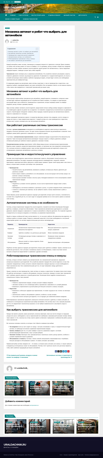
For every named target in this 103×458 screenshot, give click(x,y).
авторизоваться (34, 405)
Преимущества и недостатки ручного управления (21, 55)
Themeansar (30, 454)
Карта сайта (80, 454)
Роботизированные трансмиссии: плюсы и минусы (22, 58)
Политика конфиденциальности (92, 454)
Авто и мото (82, 15)
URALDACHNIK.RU (15, 7)
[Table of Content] (37, 49)
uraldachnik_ (15, 40)
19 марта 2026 (59, 429)
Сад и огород (23, 15)
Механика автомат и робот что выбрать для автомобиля (23, 51)
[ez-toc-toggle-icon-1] (36, 49)
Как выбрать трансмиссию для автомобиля (20, 60)
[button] (95, 17)
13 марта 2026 (83, 429)
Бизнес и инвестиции (12, 19)
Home (61, 454)
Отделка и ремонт (54, 15)
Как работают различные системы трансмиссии (21, 53)
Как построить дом (38, 15)
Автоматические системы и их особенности (20, 57)
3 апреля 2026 (12, 429)
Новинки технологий (30, 19)
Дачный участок (69, 15)
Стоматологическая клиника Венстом (63, 425)
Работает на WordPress (9, 454)
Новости (7, 28)
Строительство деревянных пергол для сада (87, 426)
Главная (13, 15)
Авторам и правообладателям (70, 454)
